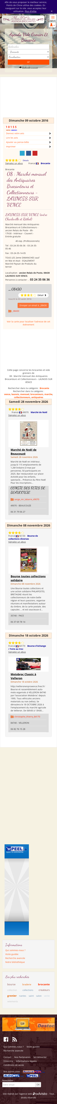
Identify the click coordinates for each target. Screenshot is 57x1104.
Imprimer (11, 146)
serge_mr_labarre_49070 (26, 499)
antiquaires (37, 397)
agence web (26, 1093)
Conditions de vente (13, 1065)
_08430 (14, 289)
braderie (26, 984)
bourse (11, 984)
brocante (44, 984)
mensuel (24, 394)
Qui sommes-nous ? (15, 950)
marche (48, 394)
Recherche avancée (28, 67)
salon (39, 995)
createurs (44, 990)
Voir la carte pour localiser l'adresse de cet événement (28, 323)
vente (47, 995)
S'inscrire (8, 1061)
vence (7, 394)
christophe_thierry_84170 (27, 716)
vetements (12, 1001)
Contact (7, 1057)
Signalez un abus (14, 163)
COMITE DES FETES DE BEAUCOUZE (28, 490)
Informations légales (26, 1061)
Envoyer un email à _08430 (33, 305)
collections (27, 990)
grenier (12, 995)
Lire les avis (12, 137)
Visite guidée (11, 954)
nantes (22, 995)
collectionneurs (22, 397)
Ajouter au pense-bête (17, 142)
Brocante (45, 163)
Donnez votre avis (15, 133)
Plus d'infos (30, 11)
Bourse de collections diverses (23, 537)
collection (12, 990)
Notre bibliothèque (15, 962)
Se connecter (40, 1057)
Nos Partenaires (22, 1057)
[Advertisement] (28, 99)
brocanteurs (36, 394)
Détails (26, 160)
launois (15, 394)
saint (31, 995)
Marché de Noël (39, 412)
